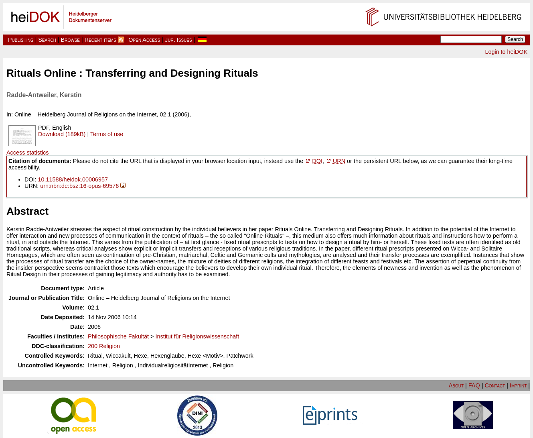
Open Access (144, 40)
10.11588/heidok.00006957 (73, 179)
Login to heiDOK (506, 52)
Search (47, 40)
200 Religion (104, 346)
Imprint (518, 385)
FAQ (474, 385)
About (456, 385)
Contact (494, 385)
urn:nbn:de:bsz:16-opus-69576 (79, 186)
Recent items (100, 40)
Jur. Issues (178, 40)
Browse (70, 40)
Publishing (21, 40)
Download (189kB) (61, 134)
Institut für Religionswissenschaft (197, 336)
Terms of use (106, 134)
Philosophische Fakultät (118, 336)
